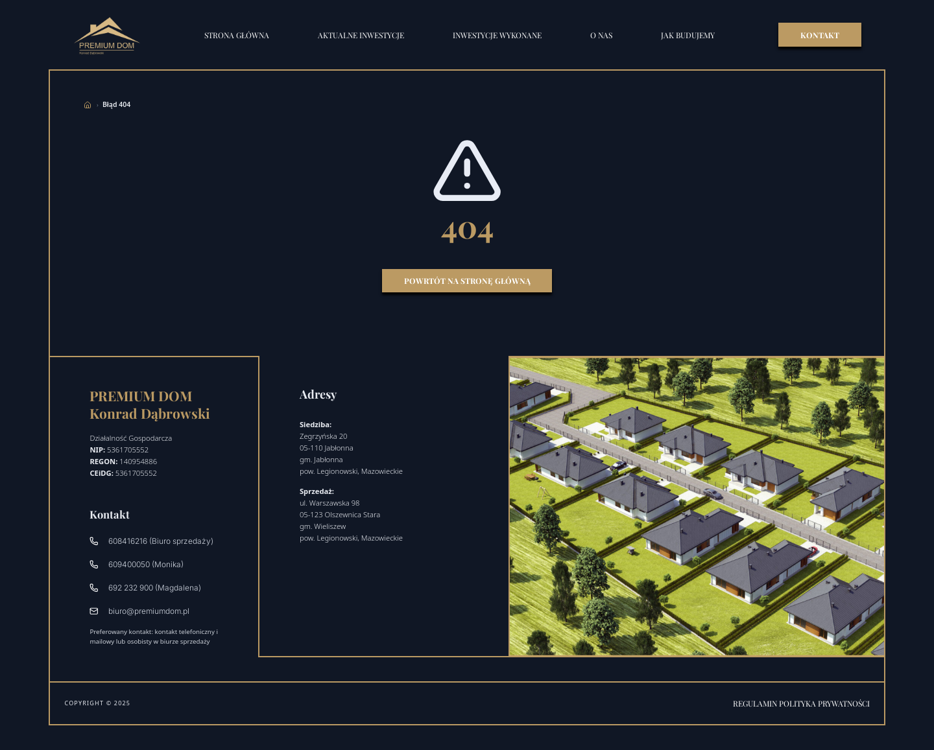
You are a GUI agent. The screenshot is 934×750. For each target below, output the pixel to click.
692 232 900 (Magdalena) (145, 587)
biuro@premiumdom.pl (139, 611)
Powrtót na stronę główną (467, 280)
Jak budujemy (688, 35)
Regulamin (756, 703)
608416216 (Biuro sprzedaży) (151, 541)
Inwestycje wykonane (497, 35)
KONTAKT (819, 35)
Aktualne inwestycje (361, 35)
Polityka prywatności (824, 703)
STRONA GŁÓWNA (236, 35)
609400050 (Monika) (136, 564)
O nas (601, 35)
